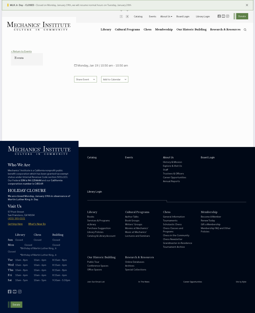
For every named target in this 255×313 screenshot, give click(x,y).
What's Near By (37, 223)
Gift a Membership (210, 224)
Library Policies (95, 231)
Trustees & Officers (173, 173)
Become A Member (211, 216)
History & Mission (172, 161)
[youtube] (223, 16)
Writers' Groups (133, 224)
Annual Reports (171, 181)
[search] (245, 29)
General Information (174, 216)
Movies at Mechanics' (136, 228)
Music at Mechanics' (136, 231)
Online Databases (134, 261)
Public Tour (93, 261)
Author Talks (132, 216)
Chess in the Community (176, 235)
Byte (244, 281)
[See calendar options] (114, 79)
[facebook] (219, 16)
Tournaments (170, 220)
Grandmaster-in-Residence (177, 242)
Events (19, 58)
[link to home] (39, 26)
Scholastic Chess (172, 224)
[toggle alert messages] (121, 16)
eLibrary (91, 224)
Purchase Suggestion (99, 228)
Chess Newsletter (172, 239)
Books (90, 216)
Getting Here (15, 223)
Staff (165, 169)
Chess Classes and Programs (173, 229)
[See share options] (85, 79)
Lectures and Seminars (137, 235)
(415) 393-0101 (16, 218)
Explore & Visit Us (172, 165)
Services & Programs (98, 220)
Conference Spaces (97, 265)
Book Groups (132, 220)
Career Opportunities (174, 177)
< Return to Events (21, 51)
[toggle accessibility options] (127, 16)
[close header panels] (247, 5)
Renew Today (208, 220)
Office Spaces (94, 269)
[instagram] (227, 16)
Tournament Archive (174, 246)
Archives (129, 265)
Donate (242, 16)
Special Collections (135, 269)
